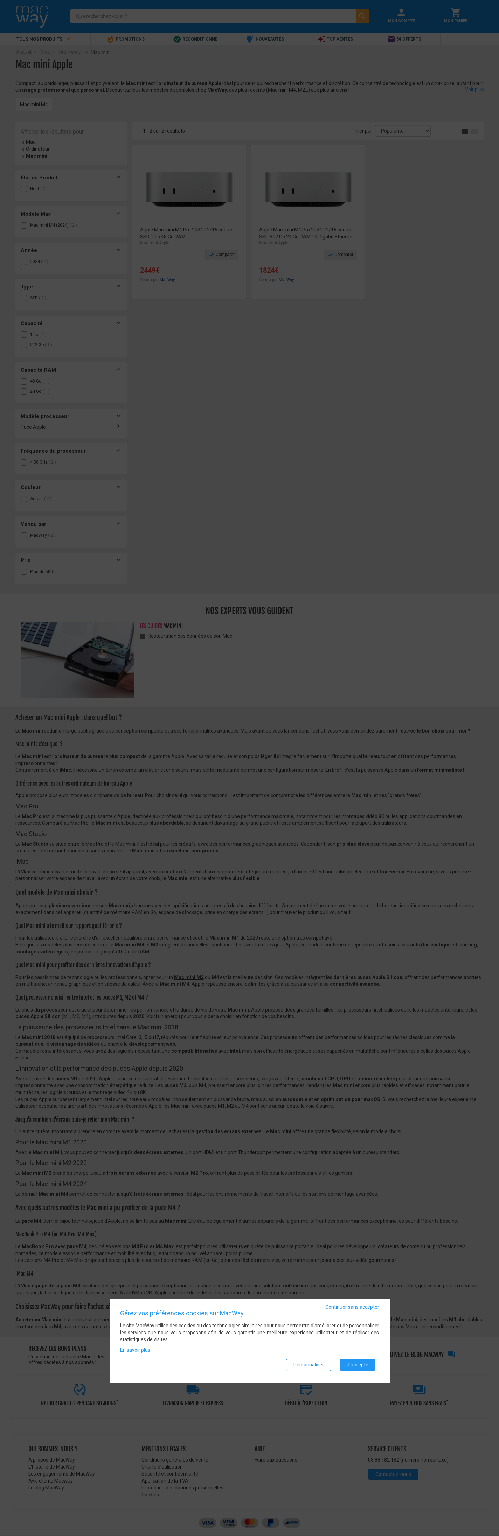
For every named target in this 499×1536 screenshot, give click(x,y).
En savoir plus (135, 1351)
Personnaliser (308, 1366)
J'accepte (357, 1366)
